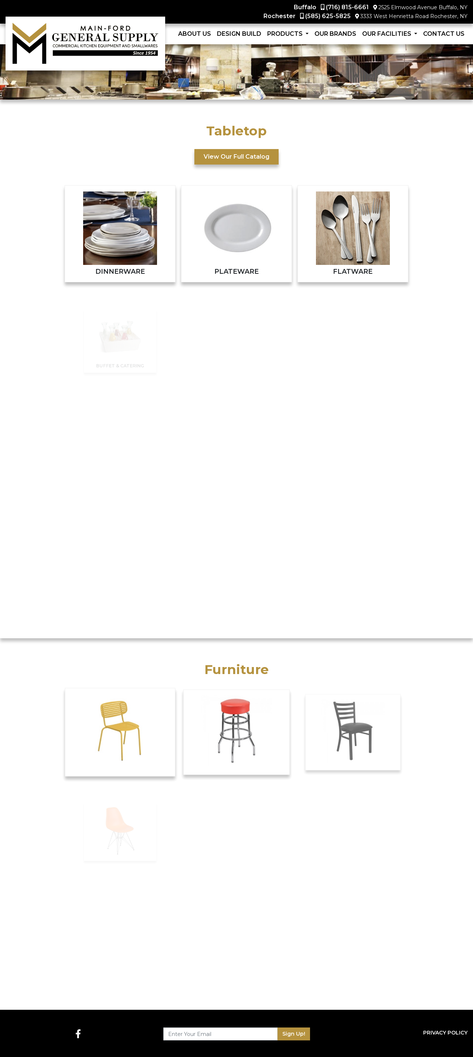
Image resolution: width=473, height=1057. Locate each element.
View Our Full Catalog (236, 156)
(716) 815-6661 (347, 7)
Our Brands (335, 33)
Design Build (239, 33)
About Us (194, 33)
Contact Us (444, 33)
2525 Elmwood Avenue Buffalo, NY (422, 7)
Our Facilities (387, 33)
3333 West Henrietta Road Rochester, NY (413, 16)
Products (285, 33)
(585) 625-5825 (328, 16)
